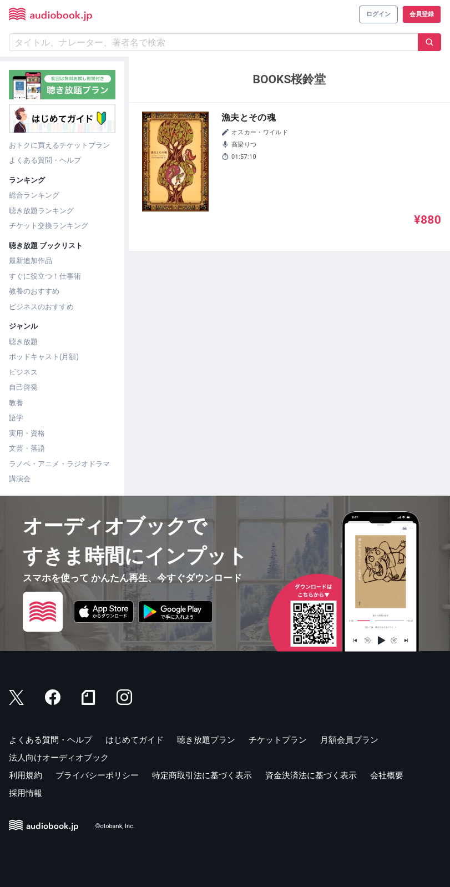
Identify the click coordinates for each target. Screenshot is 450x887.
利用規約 (25, 775)
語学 (16, 418)
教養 (16, 403)
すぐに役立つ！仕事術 (45, 276)
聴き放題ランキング (41, 210)
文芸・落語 (27, 448)
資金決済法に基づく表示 (311, 775)
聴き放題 (23, 341)
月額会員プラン (349, 740)
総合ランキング (34, 195)
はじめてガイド (134, 740)
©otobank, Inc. (115, 826)
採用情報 (25, 793)
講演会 (20, 479)
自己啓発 (23, 387)
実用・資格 (27, 433)
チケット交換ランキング (48, 225)
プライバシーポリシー (97, 775)
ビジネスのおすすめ (41, 307)
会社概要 (386, 775)
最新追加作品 (30, 260)
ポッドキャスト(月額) (44, 356)
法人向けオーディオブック (59, 758)
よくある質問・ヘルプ (45, 160)
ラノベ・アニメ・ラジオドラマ (59, 464)
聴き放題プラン (206, 740)
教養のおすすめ (34, 291)
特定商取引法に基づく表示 (202, 775)
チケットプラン (278, 740)
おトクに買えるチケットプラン (59, 145)
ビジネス (23, 372)
